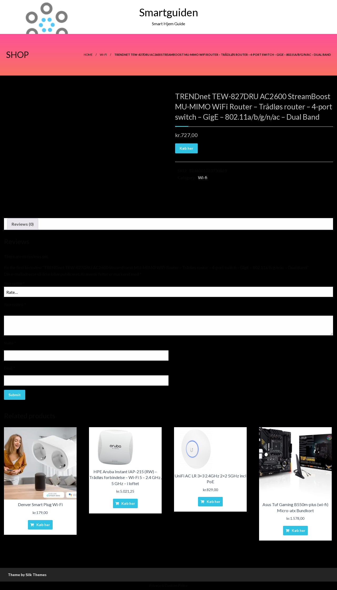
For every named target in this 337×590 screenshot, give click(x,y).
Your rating (14, 283)
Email (9, 368)
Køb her (186, 148)
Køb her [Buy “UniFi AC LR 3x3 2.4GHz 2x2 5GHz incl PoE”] (213, 501)
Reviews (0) (23, 223)
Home (88, 54)
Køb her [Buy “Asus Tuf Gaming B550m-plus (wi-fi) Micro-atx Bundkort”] (298, 530)
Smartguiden (168, 12)
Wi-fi (103, 54)
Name (10, 343)
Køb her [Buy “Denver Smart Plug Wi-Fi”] (43, 524)
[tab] (22, 224)
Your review (15, 304)
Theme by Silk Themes (27, 574)
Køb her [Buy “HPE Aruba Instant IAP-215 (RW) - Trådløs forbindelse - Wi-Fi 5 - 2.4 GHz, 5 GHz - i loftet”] (128, 503)
